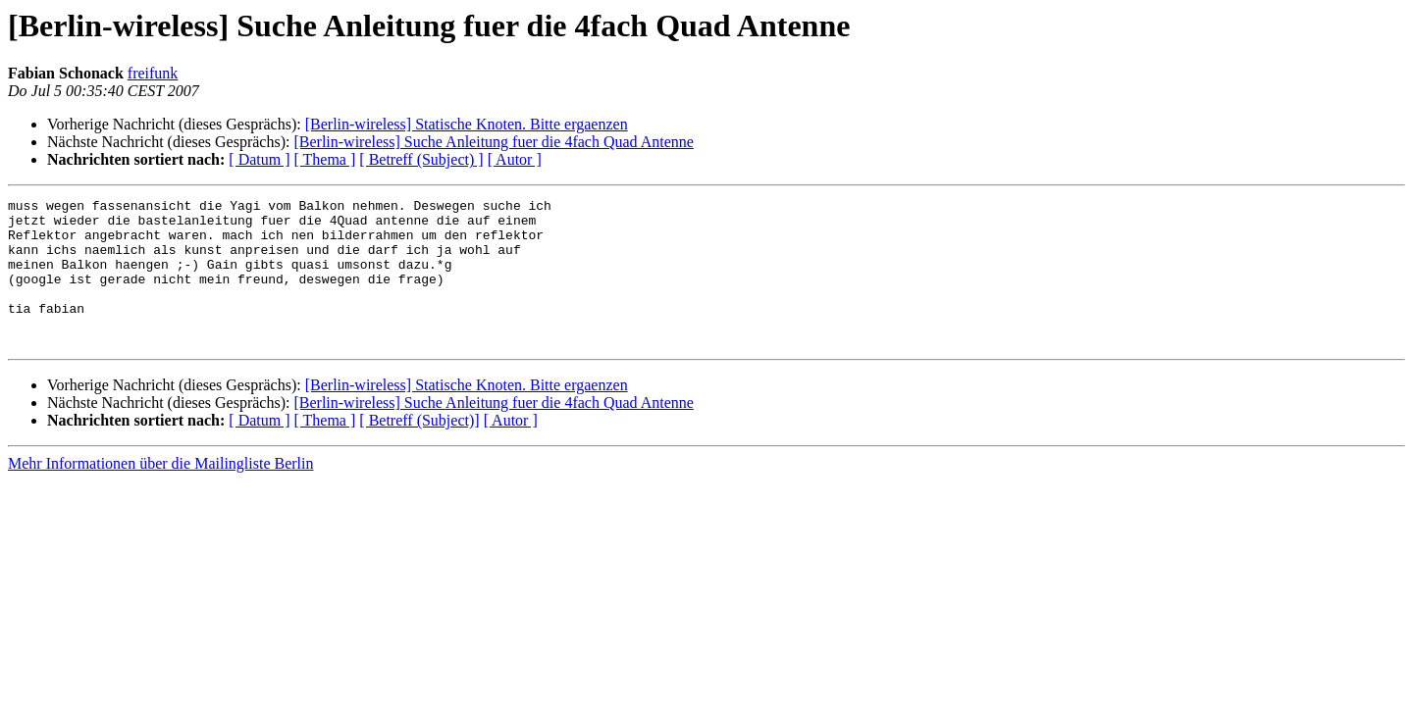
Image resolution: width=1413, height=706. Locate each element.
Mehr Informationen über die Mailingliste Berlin (160, 492)
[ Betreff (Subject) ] (421, 159)
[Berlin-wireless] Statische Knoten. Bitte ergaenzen (466, 124)
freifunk (153, 73)
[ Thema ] (325, 159)
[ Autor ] (515, 159)
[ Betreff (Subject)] (419, 449)
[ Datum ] (259, 159)
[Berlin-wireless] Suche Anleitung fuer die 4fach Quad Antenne (493, 141)
